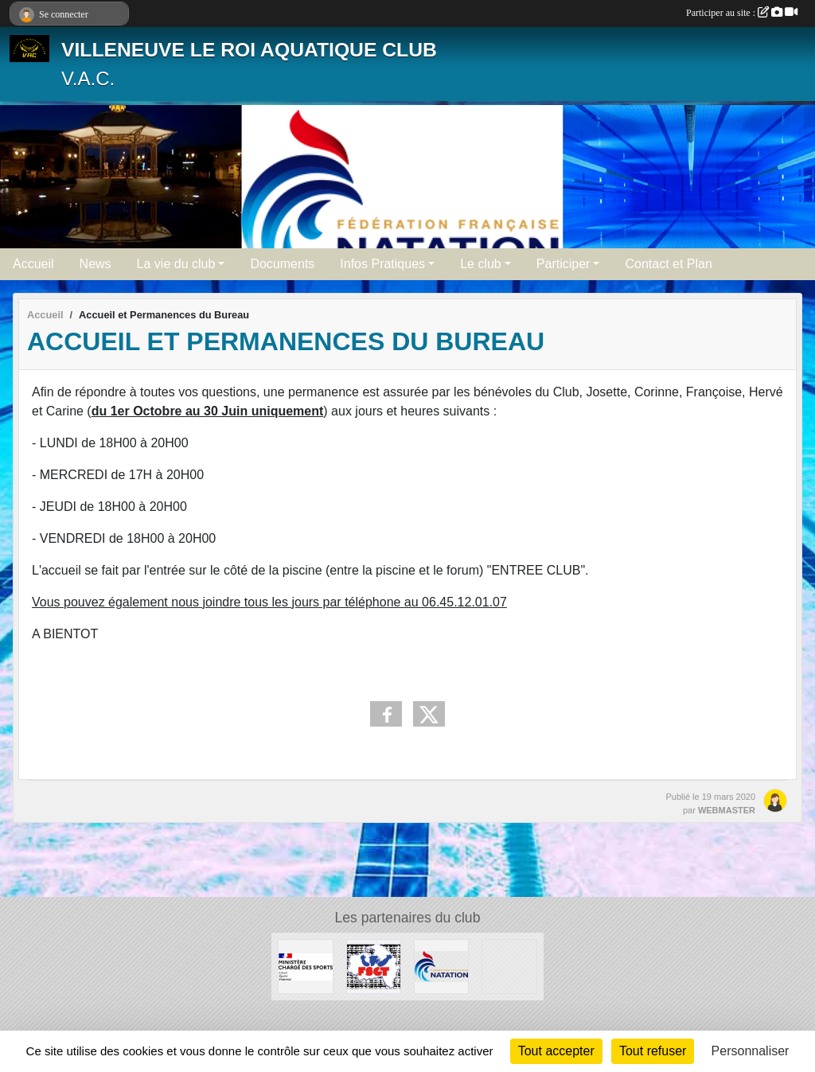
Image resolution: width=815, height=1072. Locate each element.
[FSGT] (373, 966)
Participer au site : (741, 12)
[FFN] (441, 966)
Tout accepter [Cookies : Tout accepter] (556, 1051)
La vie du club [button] (176, 264)
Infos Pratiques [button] (382, 264)
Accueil (33, 264)
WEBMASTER (726, 810)
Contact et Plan (668, 264)
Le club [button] (480, 264)
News (95, 264)
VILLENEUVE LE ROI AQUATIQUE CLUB (249, 49)
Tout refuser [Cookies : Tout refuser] (652, 1051)
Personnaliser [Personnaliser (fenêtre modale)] (751, 1051)
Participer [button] (563, 264)
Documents (282, 264)
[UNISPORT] (509, 966)
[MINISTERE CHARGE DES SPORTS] (305, 966)
